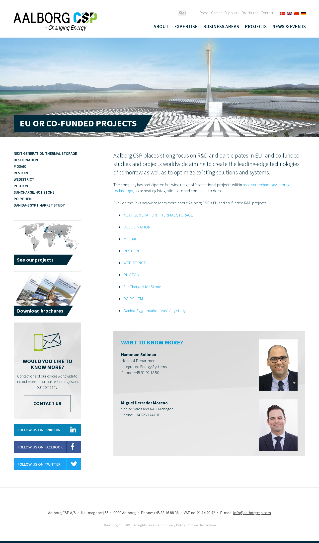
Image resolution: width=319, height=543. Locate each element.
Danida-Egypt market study (39, 205)
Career (216, 12)
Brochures (250, 12)
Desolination (26, 160)
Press (204, 12)
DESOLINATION (137, 227)
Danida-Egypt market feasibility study (154, 310)
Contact (267, 12)
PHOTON (131, 274)
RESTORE (131, 251)
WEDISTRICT (134, 263)
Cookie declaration (202, 525)
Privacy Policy (174, 525)
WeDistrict (24, 179)
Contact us (47, 403)
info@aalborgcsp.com (252, 512)
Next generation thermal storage (45, 153)
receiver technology (260, 184)
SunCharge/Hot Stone (142, 286)
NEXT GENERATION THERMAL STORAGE (158, 215)
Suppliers (231, 12)
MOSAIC (130, 239)
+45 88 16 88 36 (166, 512)
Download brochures (40, 311)
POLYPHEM (133, 298)
